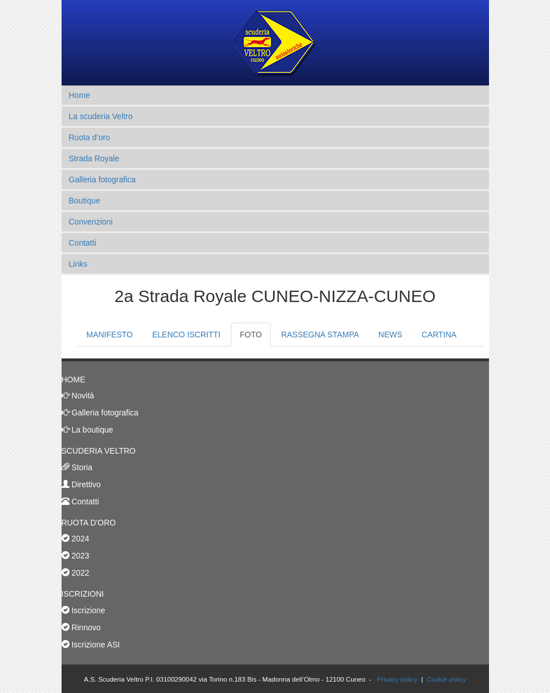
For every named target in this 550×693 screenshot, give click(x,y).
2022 (75, 572)
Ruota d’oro (89, 137)
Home (79, 95)
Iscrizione (87, 610)
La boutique (91, 429)
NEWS (390, 334)
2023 (75, 555)
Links (78, 263)
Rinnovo (85, 627)
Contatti (82, 242)
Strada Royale (94, 158)
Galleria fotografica (102, 179)
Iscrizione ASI (95, 644)
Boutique (84, 200)
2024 (75, 538)
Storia (81, 467)
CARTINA (439, 334)
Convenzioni (91, 221)
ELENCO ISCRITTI (186, 334)
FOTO (251, 334)
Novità (82, 395)
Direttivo (85, 484)
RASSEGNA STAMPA (319, 334)
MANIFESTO (110, 334)
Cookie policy (446, 679)
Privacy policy (397, 679)
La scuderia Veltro (101, 116)
